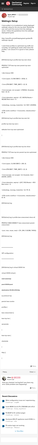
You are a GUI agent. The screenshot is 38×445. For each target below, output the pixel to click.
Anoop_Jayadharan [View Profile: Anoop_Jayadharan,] (20, 408)
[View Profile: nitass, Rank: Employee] (4, 378)
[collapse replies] (19, 376)
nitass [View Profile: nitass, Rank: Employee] (9, 377)
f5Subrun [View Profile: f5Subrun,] (17, 427)
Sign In (33, 3)
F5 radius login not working (15, 425)
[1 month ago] (9, 402)
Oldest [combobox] (32, 372)
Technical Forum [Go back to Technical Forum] (7, 9)
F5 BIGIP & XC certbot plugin (15, 413)
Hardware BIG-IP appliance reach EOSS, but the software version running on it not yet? (21, 419)
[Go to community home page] (13, 3)
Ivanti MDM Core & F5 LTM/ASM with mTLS (20, 407)
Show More (19, 431)
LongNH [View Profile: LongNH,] (16, 402)
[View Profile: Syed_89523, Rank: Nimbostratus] (4, 15)
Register (26, 3)
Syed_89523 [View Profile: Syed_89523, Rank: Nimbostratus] (12, 15)
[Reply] (33, 366)
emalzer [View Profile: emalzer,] (16, 415)
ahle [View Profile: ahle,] (15, 421)
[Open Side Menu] (3, 3)
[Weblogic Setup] (10, 379)
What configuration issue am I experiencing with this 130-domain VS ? (20, 400)
